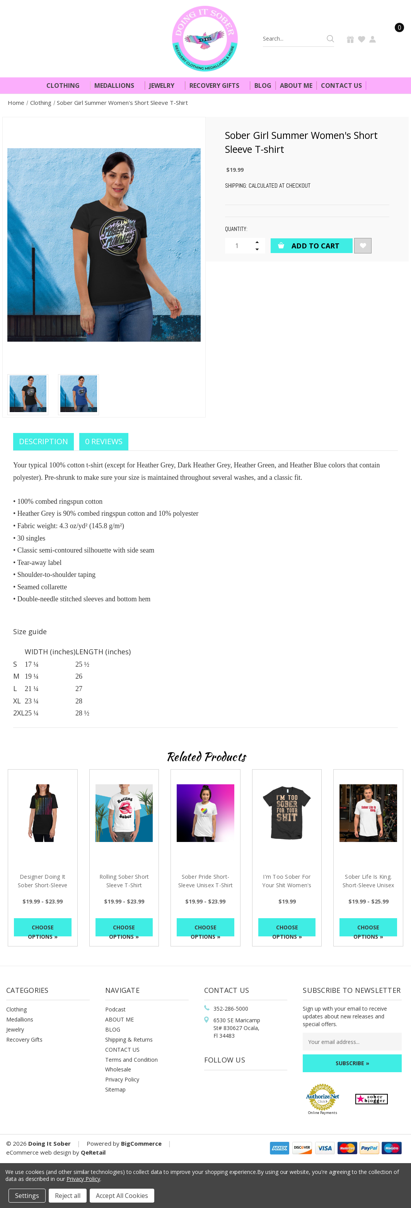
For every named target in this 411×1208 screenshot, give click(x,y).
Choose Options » (43, 930)
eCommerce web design (38, 1152)
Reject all (67, 1195)
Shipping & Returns (129, 1039)
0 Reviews (104, 441)
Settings (27, 1195)
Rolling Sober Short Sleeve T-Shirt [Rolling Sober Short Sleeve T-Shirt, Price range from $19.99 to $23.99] (124, 881)
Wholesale (118, 1069)
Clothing (66, 85)
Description (43, 441)
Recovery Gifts (217, 85)
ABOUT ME (119, 1019)
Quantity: (236, 229)
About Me (296, 85)
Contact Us (341, 85)
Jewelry (165, 85)
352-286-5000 (230, 1008)
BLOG (112, 1029)
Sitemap (115, 1089)
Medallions (117, 85)
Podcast (115, 1009)
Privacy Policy (122, 1079)
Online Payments (322, 1112)
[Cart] (395, 38)
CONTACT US (122, 1049)
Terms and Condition (131, 1059)
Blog (262, 85)
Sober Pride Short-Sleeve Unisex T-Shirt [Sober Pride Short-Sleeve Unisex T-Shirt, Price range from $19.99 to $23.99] (205, 881)
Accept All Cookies (122, 1195)
